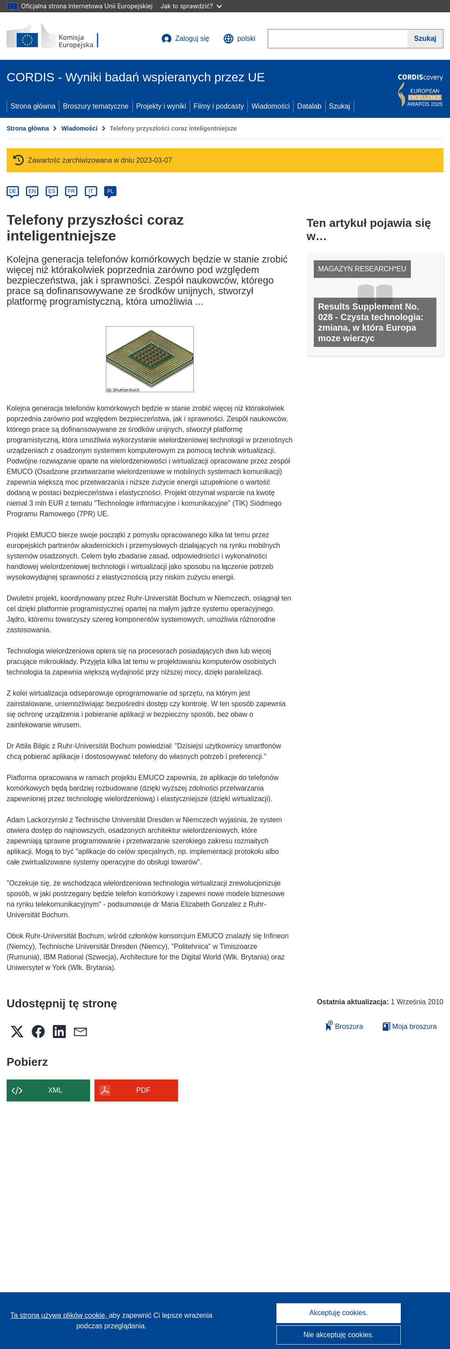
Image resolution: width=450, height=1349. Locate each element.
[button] (239, 38)
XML (55, 1090)
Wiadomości (270, 106)
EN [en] (32, 191)
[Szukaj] (425, 38)
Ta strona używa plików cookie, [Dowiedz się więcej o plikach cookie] (60, 1315)
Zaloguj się (185, 38)
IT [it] (90, 191)
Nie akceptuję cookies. (338, 1334)
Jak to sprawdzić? (190, 6)
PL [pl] (110, 191)
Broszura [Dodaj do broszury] (344, 1025)
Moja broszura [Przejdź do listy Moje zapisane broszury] (410, 1026)
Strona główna (33, 106)
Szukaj (339, 106)
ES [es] (51, 191)
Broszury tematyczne (95, 106)
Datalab (309, 106)
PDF (143, 1090)
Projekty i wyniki (161, 106)
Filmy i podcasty (219, 106)
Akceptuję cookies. (338, 1312)
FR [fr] (71, 191)
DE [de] (13, 191)
